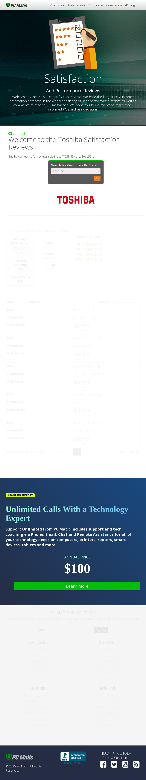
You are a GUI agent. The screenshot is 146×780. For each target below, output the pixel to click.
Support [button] (96, 5)
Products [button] (57, 5)
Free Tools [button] (76, 5)
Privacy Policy (122, 753)
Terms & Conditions (115, 758)
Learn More (77, 586)
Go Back (17, 133)
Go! (97, 178)
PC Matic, (22, 766)
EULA (105, 753)
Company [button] (114, 5)
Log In (132, 5)
